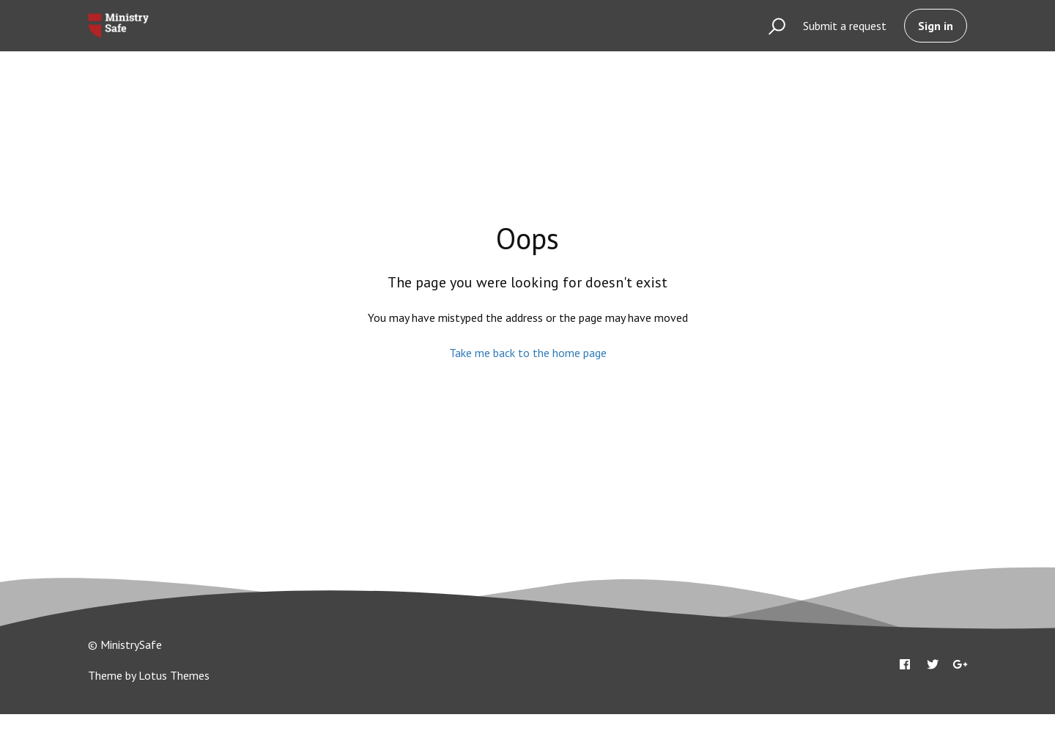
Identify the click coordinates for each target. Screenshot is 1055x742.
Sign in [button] (935, 25)
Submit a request (844, 25)
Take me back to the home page (528, 352)
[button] (770, 26)
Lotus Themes (174, 675)
